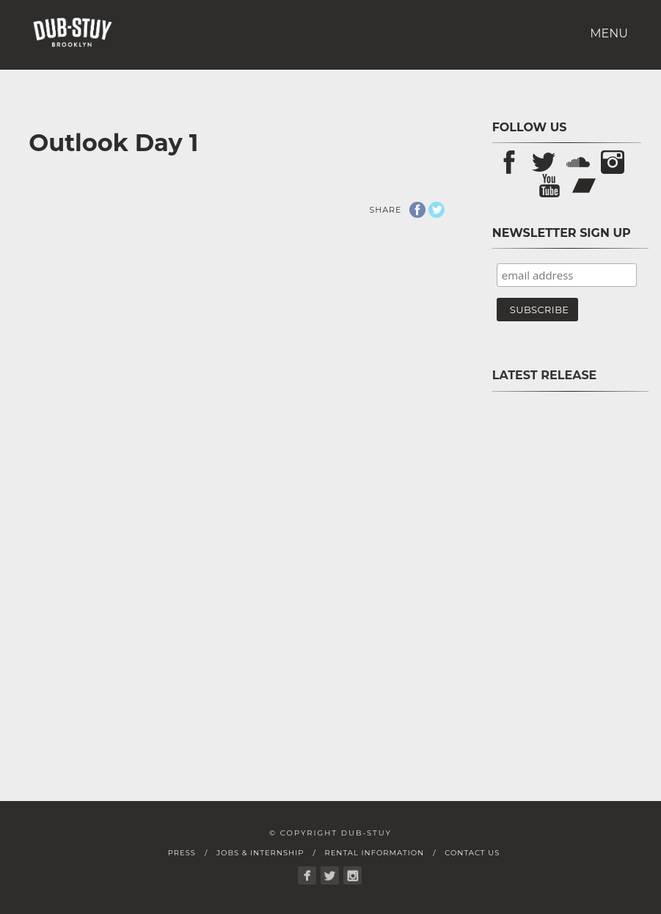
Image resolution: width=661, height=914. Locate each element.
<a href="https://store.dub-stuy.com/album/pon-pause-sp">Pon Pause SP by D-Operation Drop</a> (566, 571)
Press (182, 853)
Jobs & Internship (260, 853)
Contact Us (472, 853)
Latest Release (544, 375)
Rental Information (374, 853)
